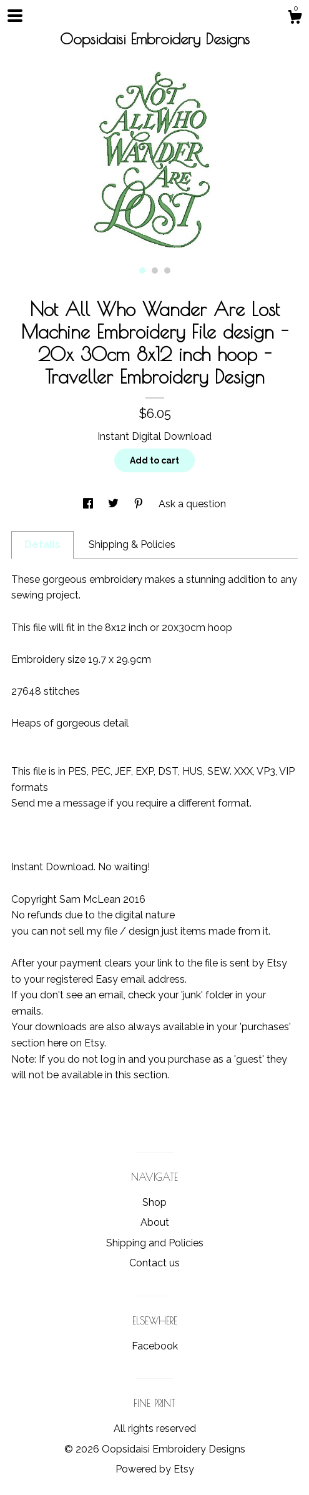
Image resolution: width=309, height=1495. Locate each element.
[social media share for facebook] (89, 504)
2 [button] (155, 270)
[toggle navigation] (14, 15)
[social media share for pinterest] (140, 504)
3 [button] (167, 270)
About (154, 1222)
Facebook (155, 1346)
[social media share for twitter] (114, 504)
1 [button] (142, 270)
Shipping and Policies (155, 1243)
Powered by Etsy (154, 1469)
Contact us (154, 1263)
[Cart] (295, 18)
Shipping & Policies (132, 544)
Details (42, 544)
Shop (154, 1202)
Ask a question (192, 504)
